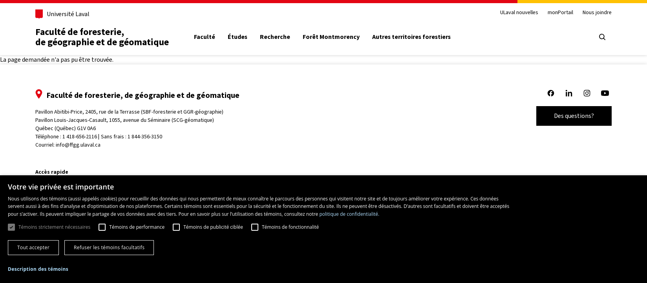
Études (237, 37)
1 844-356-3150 (145, 136)
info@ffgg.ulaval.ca (78, 145)
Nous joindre (597, 12)
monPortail (560, 12)
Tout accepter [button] (33, 247)
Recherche (275, 37)
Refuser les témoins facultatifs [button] (109, 247)
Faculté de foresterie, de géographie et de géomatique (102, 37)
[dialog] (323, 229)
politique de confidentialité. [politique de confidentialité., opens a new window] (349, 214)
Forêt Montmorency (331, 37)
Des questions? (574, 116)
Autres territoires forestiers (411, 37)
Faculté (204, 37)
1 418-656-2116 (79, 136)
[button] (38, 269)
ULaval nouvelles (519, 12)
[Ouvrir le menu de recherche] (602, 37)
